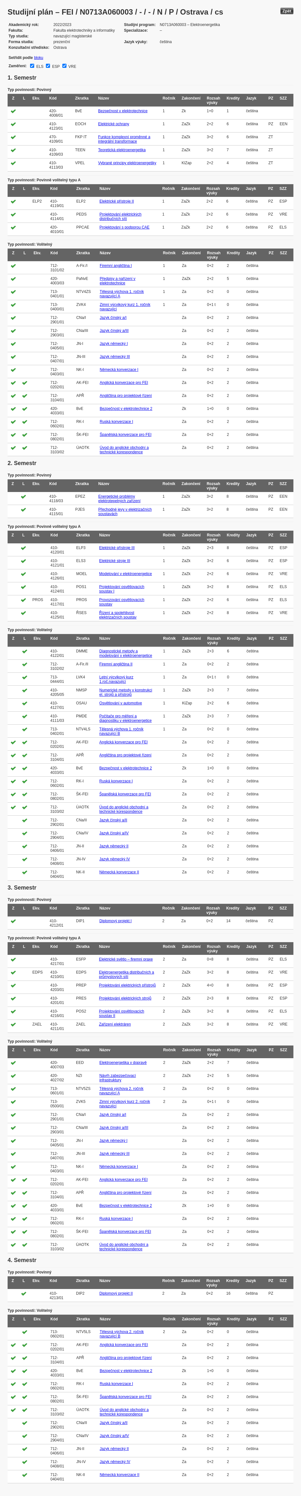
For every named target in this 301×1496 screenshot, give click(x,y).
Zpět (287, 11)
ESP (55, 66)
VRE (71, 66)
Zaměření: (18, 66)
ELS (39, 66)
